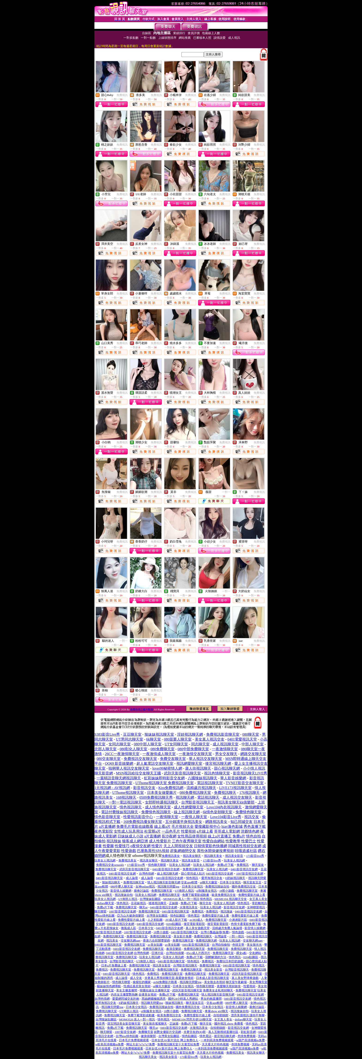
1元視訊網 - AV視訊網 (112, 788)
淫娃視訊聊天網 (190, 734)
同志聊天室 (200, 744)
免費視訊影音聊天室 (222, 734)
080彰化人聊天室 (133, 749)
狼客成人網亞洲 (135, 841)
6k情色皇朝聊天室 (217, 812)
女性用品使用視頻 (192, 836)
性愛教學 (233, 841)
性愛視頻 (188, 831)
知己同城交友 (241, 822)
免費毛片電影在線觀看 (134, 826)
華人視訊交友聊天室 (205, 759)
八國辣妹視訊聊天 (202, 778)
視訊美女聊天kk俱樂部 (235, 802)
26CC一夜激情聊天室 (122, 754)
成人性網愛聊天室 (188, 807)
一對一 (226, 492)
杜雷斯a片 (152, 831)
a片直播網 (107, 826)
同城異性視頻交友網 (244, 846)
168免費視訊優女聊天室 (142, 822)
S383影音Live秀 (107, 734)
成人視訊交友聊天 (237, 797)
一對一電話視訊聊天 (125, 802)
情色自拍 (253, 836)
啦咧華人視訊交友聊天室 (129, 768)
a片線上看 (205, 831)
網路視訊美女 (216, 822)
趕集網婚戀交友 (183, 851)
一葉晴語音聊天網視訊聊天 (119, 778)
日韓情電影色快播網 (210, 846)
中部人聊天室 (252, 744)
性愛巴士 (248, 841)
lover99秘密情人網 (167, 768)
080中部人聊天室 (148, 744)
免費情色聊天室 (248, 812)
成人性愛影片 (160, 841)
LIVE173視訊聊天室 (235, 788)
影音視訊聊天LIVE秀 (250, 773)
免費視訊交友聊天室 (140, 759)
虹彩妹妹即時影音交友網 (164, 778)
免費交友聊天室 (173, 759)
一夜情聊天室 (167, 817)
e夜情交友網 (140, 846)
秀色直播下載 (255, 826)
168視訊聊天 (126, 797)
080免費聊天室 (163, 749)
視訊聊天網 (185, 797)
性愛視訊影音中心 (138, 817)
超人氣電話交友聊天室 (154, 763)
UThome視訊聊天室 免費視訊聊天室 (164, 783)
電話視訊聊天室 (210, 783)
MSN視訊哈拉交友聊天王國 (138, 773)
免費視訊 (122, 95)
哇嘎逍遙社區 (246, 851)
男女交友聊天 (226, 754)
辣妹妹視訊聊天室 (159, 734)
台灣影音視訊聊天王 (197, 802)
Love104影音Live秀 (225, 817)
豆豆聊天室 (132, 734)
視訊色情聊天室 (217, 773)
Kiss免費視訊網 (170, 788)
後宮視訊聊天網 (218, 763)
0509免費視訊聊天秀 (156, 797)
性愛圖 (108, 846)
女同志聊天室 (120, 744)
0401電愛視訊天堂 (242, 739)
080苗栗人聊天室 (178, 739)
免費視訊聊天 (225, 793)
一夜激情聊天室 (225, 749)
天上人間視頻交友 (178, 846)
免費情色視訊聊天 (156, 812)
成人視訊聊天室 (225, 744)
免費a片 (238, 836)
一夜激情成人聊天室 (159, 754)
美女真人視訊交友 (209, 739)
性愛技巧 (122, 846)
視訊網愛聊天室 (189, 763)
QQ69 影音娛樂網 (119, 763)
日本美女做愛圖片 (162, 793)
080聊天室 (250, 734)
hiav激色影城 (232, 826)
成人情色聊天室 (158, 807)
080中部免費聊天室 (193, 749)
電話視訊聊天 (208, 797)
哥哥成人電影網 (227, 831)
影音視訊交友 (144, 788)
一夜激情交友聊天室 (195, 754)
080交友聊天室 (109, 759)
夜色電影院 (103, 831)
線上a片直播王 (220, 836)
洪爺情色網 (250, 831)
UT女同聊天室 (176, 744)
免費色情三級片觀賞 (142, 709)
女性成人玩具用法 (128, 831)
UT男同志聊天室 (129, 739)
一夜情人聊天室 (194, 817)
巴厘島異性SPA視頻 (153, 851)
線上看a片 (162, 826)
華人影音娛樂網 (233, 778)
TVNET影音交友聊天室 (245, 783)
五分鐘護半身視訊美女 (183, 822)
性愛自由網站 (213, 841)
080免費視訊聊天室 (195, 793)
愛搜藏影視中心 (207, 826)
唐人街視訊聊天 (198, 768)
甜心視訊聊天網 (227, 768)
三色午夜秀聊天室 (187, 841)
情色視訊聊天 (131, 807)
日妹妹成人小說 (130, 836)
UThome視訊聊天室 (128, 793)
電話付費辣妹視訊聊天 (119, 812)
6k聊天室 (153, 739)
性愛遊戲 (128, 851)
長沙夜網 (169, 836)
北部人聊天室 (105, 749)
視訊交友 (251, 817)
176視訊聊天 (249, 793)
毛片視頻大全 (183, 826)
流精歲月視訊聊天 (201, 788)
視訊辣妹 (113, 841)
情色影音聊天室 (107, 817)
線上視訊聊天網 (187, 812)
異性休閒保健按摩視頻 (215, 851)
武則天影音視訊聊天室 (182, 773)
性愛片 (157, 846)
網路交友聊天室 (253, 754)
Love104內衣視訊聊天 (224, 807)
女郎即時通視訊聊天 (161, 802)
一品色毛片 (171, 831)
